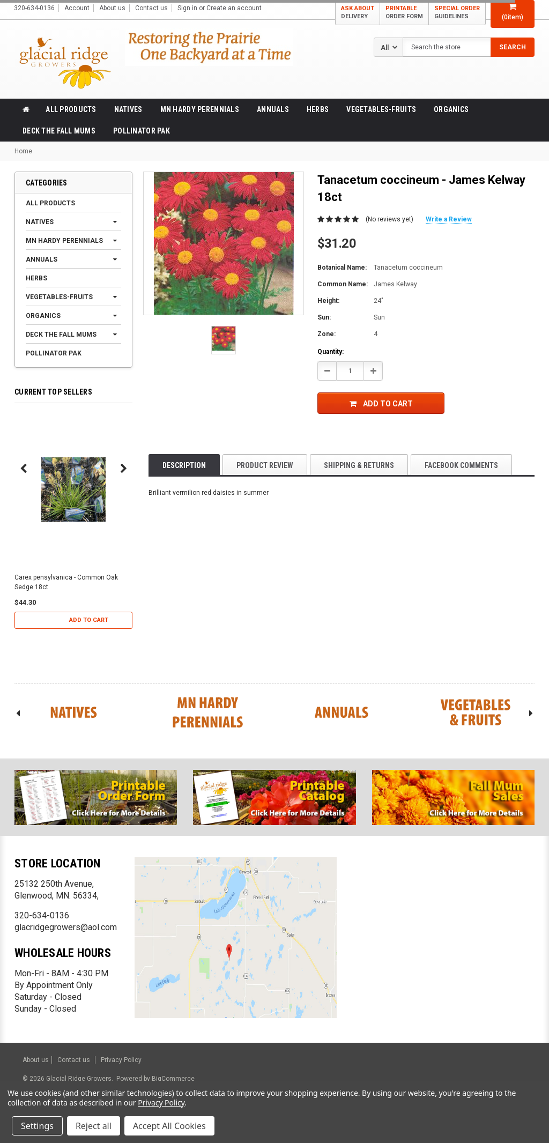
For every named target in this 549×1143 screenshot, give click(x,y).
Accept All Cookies (169, 1126)
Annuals (273, 109)
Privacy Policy (121, 1060)
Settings (37, 1126)
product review (264, 465)
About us (112, 8)
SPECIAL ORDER (457, 12)
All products (71, 109)
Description (184, 465)
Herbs (318, 109)
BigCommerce (172, 1078)
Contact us (151, 8)
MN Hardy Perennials (199, 109)
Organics (451, 109)
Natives (128, 109)
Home (23, 151)
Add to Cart (88, 620)
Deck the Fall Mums (59, 131)
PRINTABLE (404, 12)
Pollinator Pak (141, 131)
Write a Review (449, 219)
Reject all (94, 1126)
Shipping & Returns (359, 465)
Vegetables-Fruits (381, 109)
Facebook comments (461, 465)
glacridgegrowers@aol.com (65, 927)
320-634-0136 (41, 915)
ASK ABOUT (357, 12)
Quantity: (330, 351)
